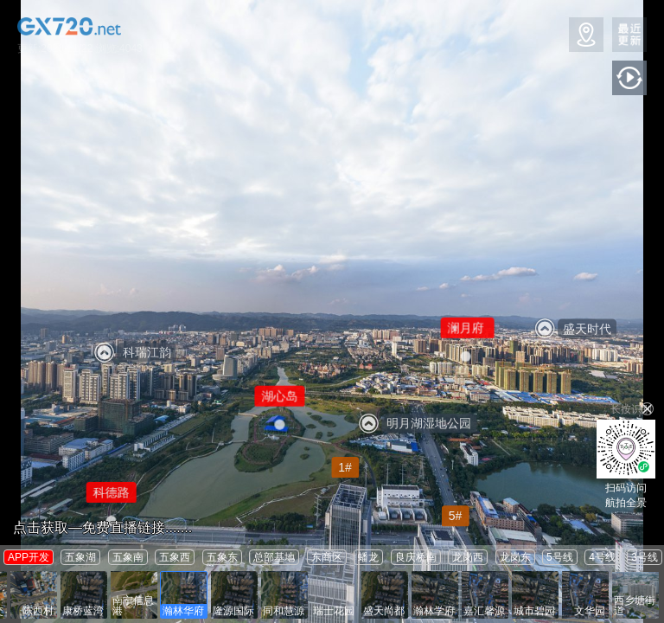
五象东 (222, 557)
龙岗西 (467, 557)
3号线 (644, 557)
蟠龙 (368, 557)
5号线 (559, 557)
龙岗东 (515, 557)
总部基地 (274, 557)
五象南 (128, 557)
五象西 (174, 557)
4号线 (602, 557)
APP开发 (28, 557)
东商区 (326, 557)
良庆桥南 (416, 557)
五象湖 (80, 557)
